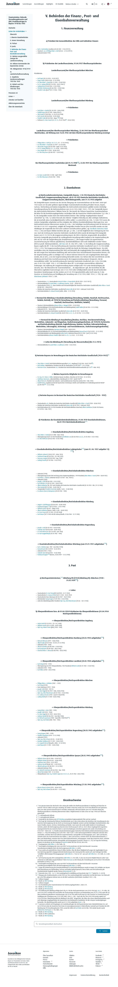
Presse (45, 960)
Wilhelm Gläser (41, 758)
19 (102, 637)
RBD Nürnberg (49, 881)
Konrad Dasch (84, 331)
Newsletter (47, 962)
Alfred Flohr (40, 772)
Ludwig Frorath (41, 460)
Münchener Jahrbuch (41, 276)
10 (45, 384)
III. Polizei (13, 43)
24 (102, 784)
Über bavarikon (48, 955)
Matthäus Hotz (41, 762)
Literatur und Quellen (16, 100)
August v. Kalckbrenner (44, 504)
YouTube (99, 962)
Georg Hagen (49, 599)
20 (102, 660)
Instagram (100, 960)
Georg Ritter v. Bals (42, 710)
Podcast (99, 966)
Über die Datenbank (15, 107)
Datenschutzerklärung (88, 975)
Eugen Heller (41, 80)
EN (96, 4)
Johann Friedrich (54, 335)
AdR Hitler (51, 844)
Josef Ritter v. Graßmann (57, 345)
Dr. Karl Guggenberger (43, 533)
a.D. (57, 367)
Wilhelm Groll (75, 666)
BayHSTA (64, 842)
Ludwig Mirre (41, 86)
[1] (90, 873)
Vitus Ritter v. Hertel (43, 363)
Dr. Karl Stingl (50, 593)
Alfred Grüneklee (42, 646)
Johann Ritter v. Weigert (61, 305)
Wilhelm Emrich (42, 508)
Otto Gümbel (41, 487)
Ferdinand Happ (42, 456)
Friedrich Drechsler (51, 489)
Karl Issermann (41, 648)
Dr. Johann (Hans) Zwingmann (46, 491)
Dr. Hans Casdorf (42, 175)
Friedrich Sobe (41, 90)
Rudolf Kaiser (41, 112)
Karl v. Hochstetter (42, 49)
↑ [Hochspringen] (38, 805)
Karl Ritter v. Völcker (43, 477)
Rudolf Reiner (41, 383)
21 (68, 717)
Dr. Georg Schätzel (51, 595)
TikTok (98, 964)
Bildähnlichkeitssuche (76, 966)
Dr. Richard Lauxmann (43, 718)
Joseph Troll (40, 689)
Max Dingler (41, 150)
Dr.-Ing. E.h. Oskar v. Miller (45, 377)
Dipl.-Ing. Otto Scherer (43, 739)
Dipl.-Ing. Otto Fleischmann (68, 601)
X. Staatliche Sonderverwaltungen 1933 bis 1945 (17, 79)
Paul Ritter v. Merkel (43, 110)
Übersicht (13, 34)
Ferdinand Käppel (42, 506)
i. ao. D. (45, 51)
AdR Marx (62, 244)
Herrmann (70, 860)
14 (49, 506)
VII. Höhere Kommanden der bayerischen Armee (20, 65)
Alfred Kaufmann (42, 766)
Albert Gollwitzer (87, 407)
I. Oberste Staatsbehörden (19, 37)
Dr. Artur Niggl (41, 691)
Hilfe (44, 968)
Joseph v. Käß (41, 481)
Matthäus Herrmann (43, 379)
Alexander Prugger (42, 146)
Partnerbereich (47, 964)
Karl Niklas (40, 670)
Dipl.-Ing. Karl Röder (43, 720)
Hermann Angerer (42, 458)
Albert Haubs (41, 643)
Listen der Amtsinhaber (18, 31)
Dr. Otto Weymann (42, 152)
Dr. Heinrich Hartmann (44, 770)
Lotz (98, 890)
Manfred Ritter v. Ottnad (44, 650)
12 (83, 448)
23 (101, 755)
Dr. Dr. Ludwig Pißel (43, 84)
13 (72, 451)
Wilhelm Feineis (42, 625)
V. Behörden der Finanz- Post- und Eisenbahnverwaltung (18, 52)
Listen (12, 96)
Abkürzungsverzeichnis (17, 103)
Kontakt (45, 958)
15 (105, 543)
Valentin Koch (41, 529)
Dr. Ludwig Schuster (43, 695)
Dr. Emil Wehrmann (43, 531)
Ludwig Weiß (41, 697)
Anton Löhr (69, 289)
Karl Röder (78, 908)
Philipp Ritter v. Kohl (53, 51)
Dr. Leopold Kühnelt (43, 743)
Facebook (99, 956)
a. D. (47, 281)
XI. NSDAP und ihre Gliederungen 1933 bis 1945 (17, 87)
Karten (71, 960)
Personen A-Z (13, 93)
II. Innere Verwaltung (17, 40)
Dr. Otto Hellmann (42, 438)
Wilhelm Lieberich (42, 454)
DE (92, 4)
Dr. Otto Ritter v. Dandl (43, 82)
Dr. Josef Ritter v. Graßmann (56, 283)
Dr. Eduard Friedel (54, 291)
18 (76, 580)
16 (49, 554)
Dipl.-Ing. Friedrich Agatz (54, 774)
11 (86, 421)
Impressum (73, 975)
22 (103, 730)
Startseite (12, 28)
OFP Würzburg (61, 819)
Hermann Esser (41, 367)
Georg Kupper (41, 733)
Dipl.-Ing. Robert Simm (44, 627)
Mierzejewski (67, 871)
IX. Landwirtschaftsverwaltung (19, 73)
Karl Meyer (40, 514)
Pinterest (99, 958)
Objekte (71, 955)
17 (62, 577)
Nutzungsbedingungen (50, 966)
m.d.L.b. (81, 437)
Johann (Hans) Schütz (43, 787)
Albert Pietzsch (41, 381)
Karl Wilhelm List (66, 437)
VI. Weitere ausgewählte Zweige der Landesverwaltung (18, 59)
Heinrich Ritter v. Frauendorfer (66, 281)
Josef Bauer (40, 745)
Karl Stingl (40, 664)
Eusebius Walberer (42, 741)
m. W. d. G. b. (53, 143)
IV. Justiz (13, 46)
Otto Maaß (40, 114)
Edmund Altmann (42, 641)
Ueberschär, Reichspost (44, 910)
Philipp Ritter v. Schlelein (44, 683)
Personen (72, 962)
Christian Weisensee (43, 88)
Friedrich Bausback (42, 735)
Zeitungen (72, 964)
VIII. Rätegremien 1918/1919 (20, 69)
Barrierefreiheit (104, 975)
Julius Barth (64, 333)
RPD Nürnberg (49, 887)
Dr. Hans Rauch (47, 120)
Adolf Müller (79, 307)
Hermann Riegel (59, 329)
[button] (72, 3)
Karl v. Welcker (41, 547)
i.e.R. (69, 363)
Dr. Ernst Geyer (41, 512)
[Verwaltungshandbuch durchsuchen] (72, 924)
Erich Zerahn (41, 116)
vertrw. (67, 283)
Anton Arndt (41, 623)
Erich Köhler (40, 365)
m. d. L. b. (55, 120)
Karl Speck (40, 78)
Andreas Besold (41, 716)
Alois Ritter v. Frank (104, 285)
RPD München (49, 889)
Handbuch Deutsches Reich (99, 229)
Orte (70, 958)
